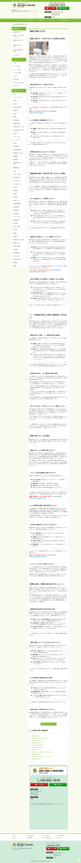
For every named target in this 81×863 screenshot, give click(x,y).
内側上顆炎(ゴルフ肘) (19, 130)
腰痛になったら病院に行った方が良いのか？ (42, 752)
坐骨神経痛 (16, 120)
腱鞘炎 (15, 265)
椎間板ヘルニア (17, 243)
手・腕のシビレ (17, 184)
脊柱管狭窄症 (17, 207)
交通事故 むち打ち (18, 153)
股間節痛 (16, 156)
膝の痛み (16, 249)
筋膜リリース (17, 200)
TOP (17, 20)
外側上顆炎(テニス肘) (19, 126)
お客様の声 (40, 20)
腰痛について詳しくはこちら (48, 724)
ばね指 (15, 133)
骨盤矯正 (16, 262)
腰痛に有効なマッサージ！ (38, 740)
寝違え (15, 100)
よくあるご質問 (17, 72)
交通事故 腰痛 (17, 259)
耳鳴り (15, 113)
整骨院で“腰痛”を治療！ (37, 745)
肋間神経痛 (16, 220)
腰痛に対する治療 (36, 754)
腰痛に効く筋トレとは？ (37, 742)
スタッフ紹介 (17, 66)
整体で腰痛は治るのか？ (37, 747)
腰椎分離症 (16, 210)
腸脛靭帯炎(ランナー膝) (18, 163)
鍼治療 (15, 193)
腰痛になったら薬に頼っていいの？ (40, 738)
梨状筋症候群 (17, 123)
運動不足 (16, 236)
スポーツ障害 (17, 226)
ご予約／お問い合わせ (63, 20)
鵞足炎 (15, 143)
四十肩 (15, 187)
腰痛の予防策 (35, 749)
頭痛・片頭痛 (17, 246)
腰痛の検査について (36, 735)
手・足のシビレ (17, 180)
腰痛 (17, 24)
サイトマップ (17, 85)
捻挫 (15, 171)
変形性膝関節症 (17, 203)
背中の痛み (16, 213)
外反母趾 (16, 223)
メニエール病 (17, 216)
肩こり (15, 94)
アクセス (52, 20)
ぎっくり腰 (16, 256)
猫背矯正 (16, 190)
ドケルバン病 (17, 136)
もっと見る (16, 55)
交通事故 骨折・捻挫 (19, 239)
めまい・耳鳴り (17, 174)
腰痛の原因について (36, 758)
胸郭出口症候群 (17, 107)
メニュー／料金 (29, 20)
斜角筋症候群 (17, 177)
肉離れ (15, 233)
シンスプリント (17, 139)
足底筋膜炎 (16, 146)
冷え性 (15, 229)
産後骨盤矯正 (17, 252)
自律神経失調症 (17, 149)
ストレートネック (18, 97)
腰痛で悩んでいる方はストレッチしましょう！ (43, 756)
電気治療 (16, 197)
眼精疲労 (16, 110)
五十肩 (15, 103)
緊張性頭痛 (16, 167)
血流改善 (16, 159)
